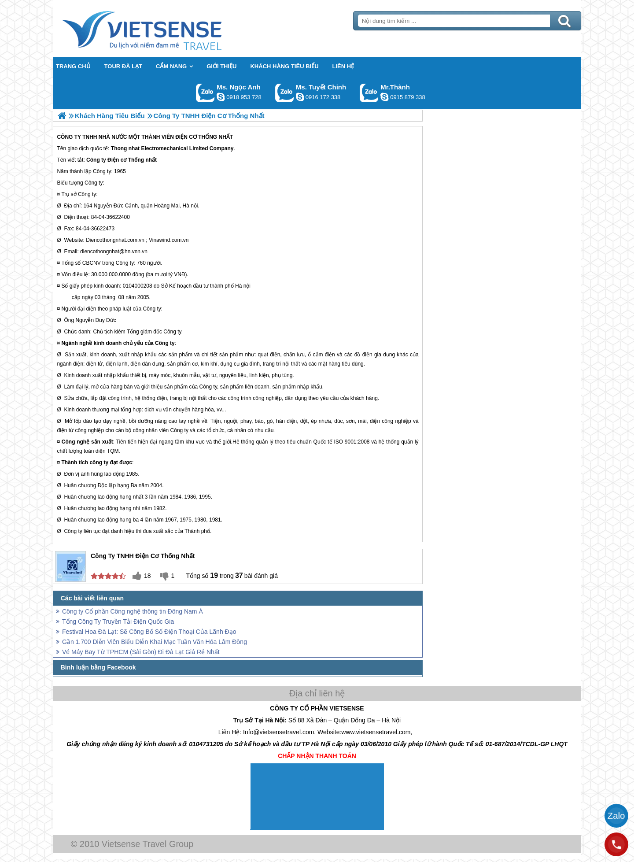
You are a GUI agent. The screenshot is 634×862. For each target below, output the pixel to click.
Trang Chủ (164, 28)
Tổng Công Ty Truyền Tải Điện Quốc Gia (118, 621)
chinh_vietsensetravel (299, 96)
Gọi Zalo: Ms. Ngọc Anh (205, 93)
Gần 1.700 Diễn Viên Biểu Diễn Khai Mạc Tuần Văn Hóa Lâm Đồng (154, 641)
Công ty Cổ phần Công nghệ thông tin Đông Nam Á (132, 611)
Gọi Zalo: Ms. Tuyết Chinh (285, 93)
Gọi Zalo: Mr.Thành (369, 93)
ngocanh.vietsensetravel (220, 96)
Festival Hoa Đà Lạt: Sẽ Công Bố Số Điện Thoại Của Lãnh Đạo (149, 631)
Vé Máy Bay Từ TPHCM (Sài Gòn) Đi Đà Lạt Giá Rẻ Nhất (141, 651)
